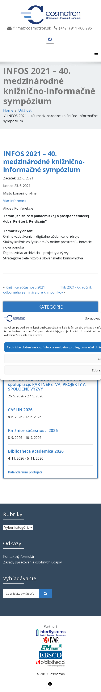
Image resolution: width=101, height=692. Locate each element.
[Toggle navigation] (96, 55)
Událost (24, 110)
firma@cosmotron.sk (32, 28)
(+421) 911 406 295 (75, 28)
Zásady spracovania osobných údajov (32, 562)
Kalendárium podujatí (25, 472)
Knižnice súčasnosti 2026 (33, 430)
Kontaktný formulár (18, 556)
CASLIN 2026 (20, 409)
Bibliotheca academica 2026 (36, 451)
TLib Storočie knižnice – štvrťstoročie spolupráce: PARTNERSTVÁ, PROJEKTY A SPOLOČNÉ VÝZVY (47, 384)
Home (8, 110)
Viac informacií (14, 200)
